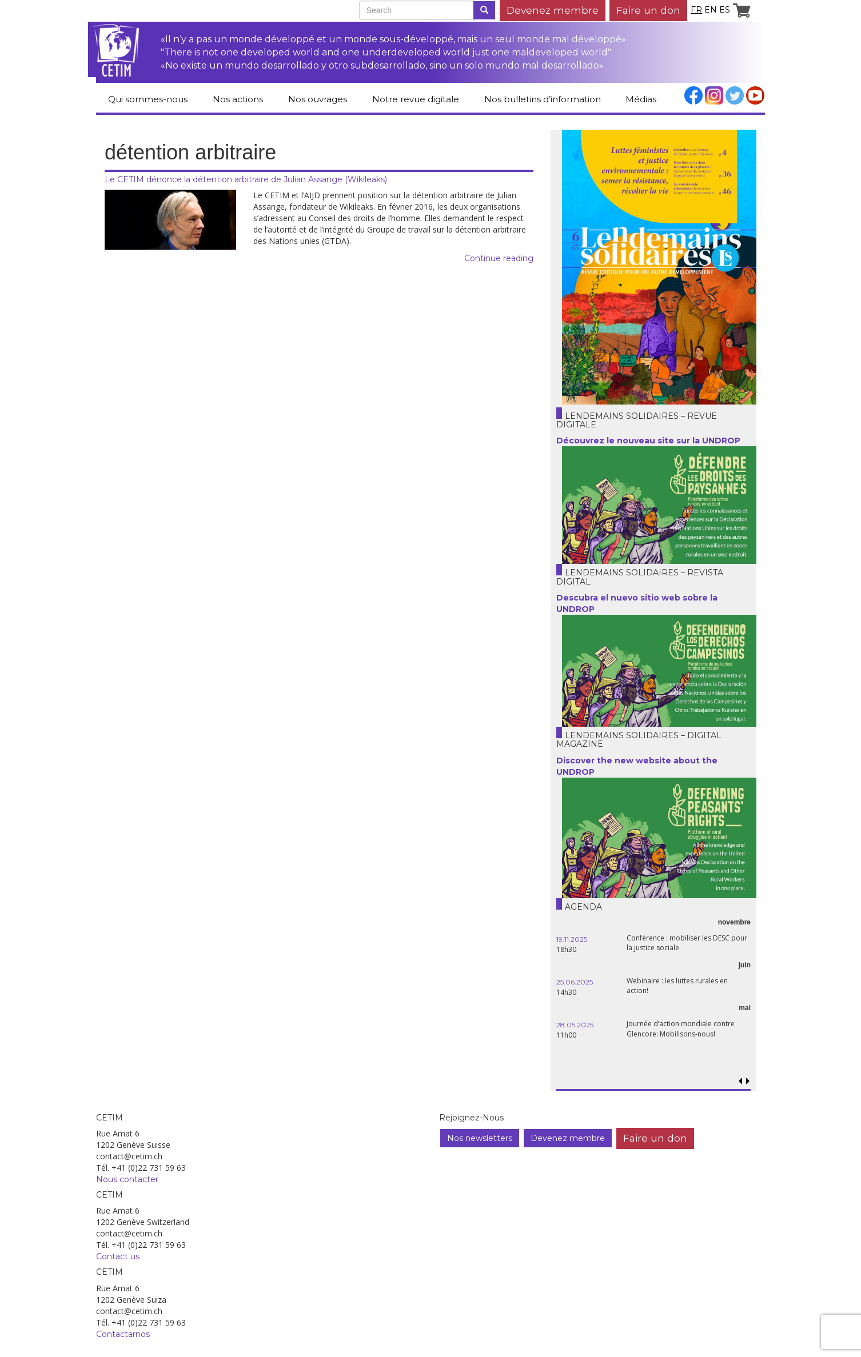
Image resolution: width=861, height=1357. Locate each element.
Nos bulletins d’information (542, 99)
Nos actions (238, 99)
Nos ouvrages (317, 99)
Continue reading (498, 258)
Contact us (117, 1256)
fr (696, 10)
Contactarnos (123, 1334)
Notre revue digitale (415, 99)
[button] (747, 1081)
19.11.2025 (571, 939)
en (710, 10)
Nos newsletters (479, 1138)
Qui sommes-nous (148, 99)
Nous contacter (127, 1179)
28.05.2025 (574, 1024)
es (724, 10)
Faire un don (648, 10)
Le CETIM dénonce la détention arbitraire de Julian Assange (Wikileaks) (246, 179)
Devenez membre (553, 10)
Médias (640, 99)
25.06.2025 (574, 982)
